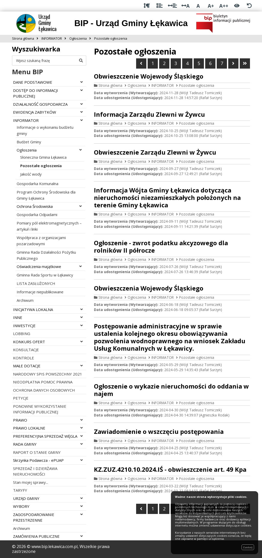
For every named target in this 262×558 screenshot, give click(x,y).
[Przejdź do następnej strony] (233, 63)
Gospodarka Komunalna (37, 183)
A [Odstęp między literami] (185, 6)
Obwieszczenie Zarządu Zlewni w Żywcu (155, 152)
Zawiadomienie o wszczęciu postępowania (159, 431)
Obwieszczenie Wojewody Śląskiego (148, 76)
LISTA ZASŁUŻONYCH (36, 283)
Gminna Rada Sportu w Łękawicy (45, 274)
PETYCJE (20, 398)
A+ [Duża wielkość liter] (211, 6)
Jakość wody (31, 174)
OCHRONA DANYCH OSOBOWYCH (44, 390)
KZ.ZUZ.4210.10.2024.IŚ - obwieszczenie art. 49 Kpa (170, 469)
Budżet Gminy (29, 141)
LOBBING (21, 333)
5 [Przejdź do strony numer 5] (199, 63)
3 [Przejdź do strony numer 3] (175, 63)
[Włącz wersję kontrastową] (237, 6)
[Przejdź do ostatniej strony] (245, 63)
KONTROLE (23, 357)
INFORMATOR (162, 85)
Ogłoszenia (137, 85)
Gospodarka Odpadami (37, 214)
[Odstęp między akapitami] (146, 6)
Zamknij (248, 547)
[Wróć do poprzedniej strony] (141, 63)
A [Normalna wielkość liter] (198, 6)
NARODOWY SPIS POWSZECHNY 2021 (47, 374)
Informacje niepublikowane (40, 291)
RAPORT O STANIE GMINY (37, 452)
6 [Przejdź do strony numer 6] (210, 63)
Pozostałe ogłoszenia (41, 165)
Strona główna (110, 85)
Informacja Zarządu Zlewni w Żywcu (149, 114)
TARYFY (20, 490)
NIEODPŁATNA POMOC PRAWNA (42, 381)
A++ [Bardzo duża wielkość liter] (223, 6)
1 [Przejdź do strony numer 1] (152, 63)
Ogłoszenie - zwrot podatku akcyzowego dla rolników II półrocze (161, 246)
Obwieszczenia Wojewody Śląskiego (148, 288)
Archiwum (25, 300)
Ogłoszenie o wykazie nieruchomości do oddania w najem (171, 390)
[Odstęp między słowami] (172, 6)
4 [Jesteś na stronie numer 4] (187, 63)
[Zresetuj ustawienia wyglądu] (249, 6)
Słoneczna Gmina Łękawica (43, 157)
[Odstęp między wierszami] (159, 6)
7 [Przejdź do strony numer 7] (222, 63)
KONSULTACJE (26, 349)
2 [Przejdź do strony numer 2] (164, 63)
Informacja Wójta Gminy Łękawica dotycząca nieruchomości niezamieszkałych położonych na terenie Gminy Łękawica (167, 197)
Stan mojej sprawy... (30, 482)
